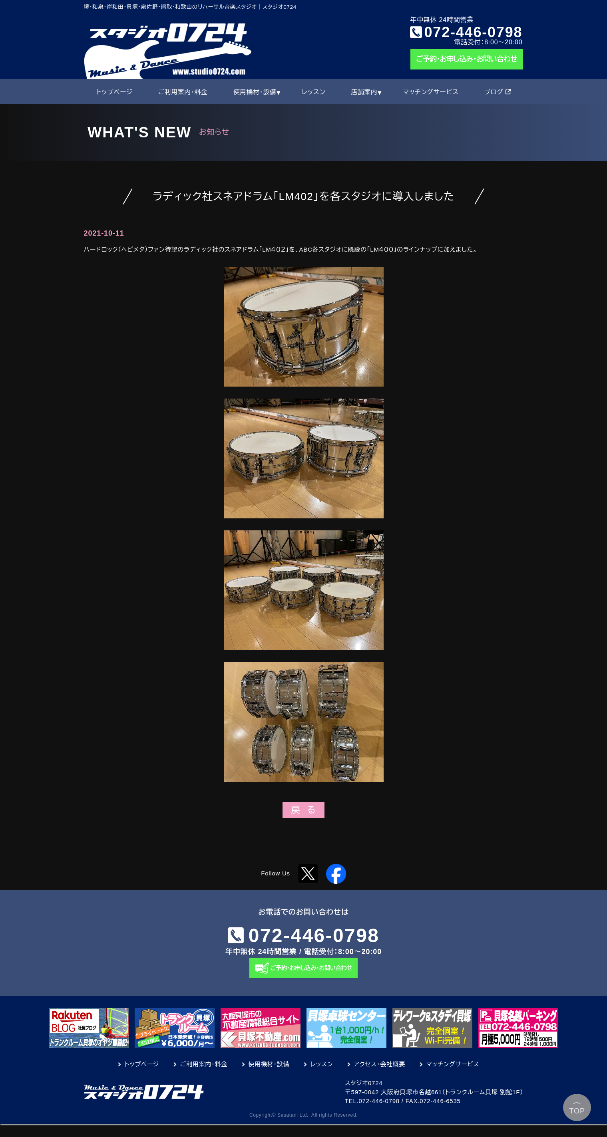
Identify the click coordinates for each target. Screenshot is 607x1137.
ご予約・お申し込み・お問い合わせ (466, 59)
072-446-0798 (473, 32)
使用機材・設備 (255, 92)
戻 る (303, 810)
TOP (577, 1105)
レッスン (313, 92)
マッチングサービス (431, 92)
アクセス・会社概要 (380, 1077)
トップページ (114, 92)
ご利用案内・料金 (183, 92)
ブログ (497, 92)
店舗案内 (364, 92)
